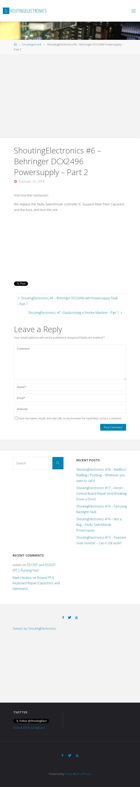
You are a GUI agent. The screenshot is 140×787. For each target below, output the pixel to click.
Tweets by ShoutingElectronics (34, 628)
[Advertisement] (70, 95)
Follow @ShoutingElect (29, 728)
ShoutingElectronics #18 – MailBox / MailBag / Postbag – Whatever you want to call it (101, 475)
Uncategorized (31, 44)
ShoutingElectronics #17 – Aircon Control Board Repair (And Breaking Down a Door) (101, 493)
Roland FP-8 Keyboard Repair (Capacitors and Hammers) (36, 583)
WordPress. (83, 774)
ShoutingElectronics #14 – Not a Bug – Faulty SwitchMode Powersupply (99, 524)
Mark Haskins (22, 578)
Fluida (68, 774)
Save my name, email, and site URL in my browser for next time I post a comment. (68, 418)
